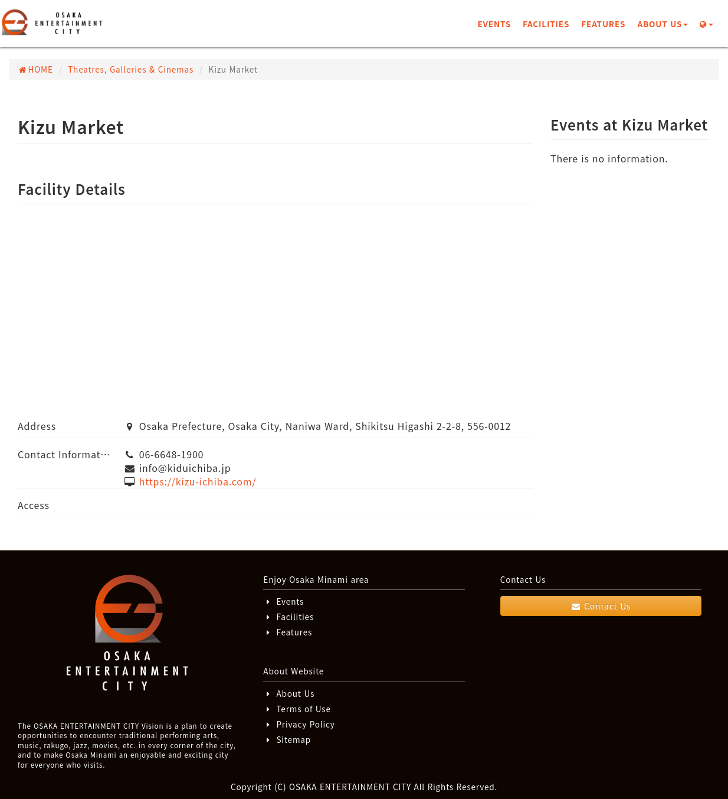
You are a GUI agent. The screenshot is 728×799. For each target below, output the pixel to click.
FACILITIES (546, 24)
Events (283, 601)
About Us (288, 693)
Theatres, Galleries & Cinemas (131, 69)
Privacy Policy (299, 724)
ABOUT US (662, 24)
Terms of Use (296, 709)
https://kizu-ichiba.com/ (198, 481)
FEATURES (603, 24)
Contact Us (600, 606)
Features (287, 632)
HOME (35, 69)
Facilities (288, 616)
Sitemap (287, 739)
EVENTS (494, 24)
